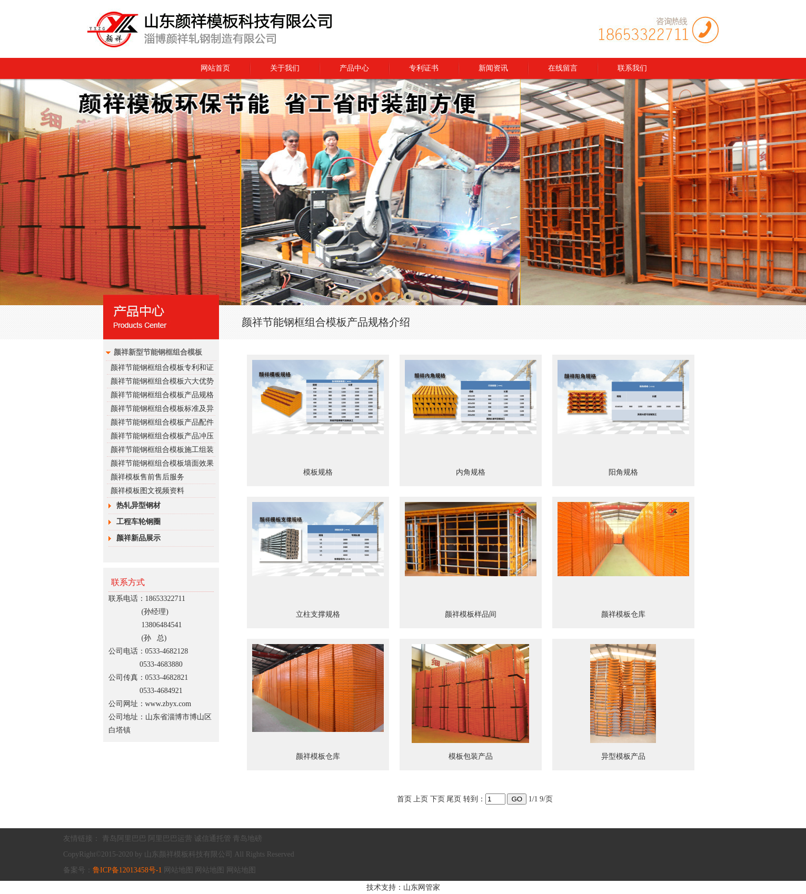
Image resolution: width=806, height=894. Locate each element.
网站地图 (178, 870)
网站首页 (215, 68)
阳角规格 (623, 472)
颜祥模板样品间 (470, 614)
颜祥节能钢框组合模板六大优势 (162, 381)
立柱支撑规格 (318, 614)
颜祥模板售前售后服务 (147, 477)
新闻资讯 (493, 68)
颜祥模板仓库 (623, 614)
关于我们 (285, 68)
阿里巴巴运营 (170, 838)
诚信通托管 (212, 838)
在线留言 (563, 68)
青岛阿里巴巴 (124, 838)
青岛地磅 (247, 838)
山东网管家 (421, 887)
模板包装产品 (471, 756)
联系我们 (632, 68)
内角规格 (470, 472)
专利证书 (424, 68)
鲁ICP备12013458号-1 (127, 870)
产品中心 (354, 68)
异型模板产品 (623, 756)
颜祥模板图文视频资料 (147, 491)
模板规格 (318, 472)
